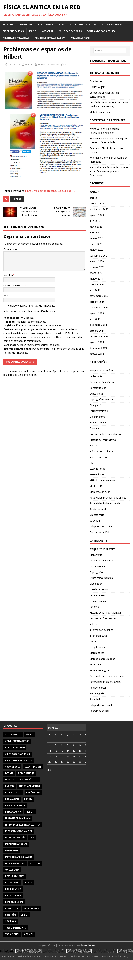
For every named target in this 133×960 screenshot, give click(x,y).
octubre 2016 (97, 284)
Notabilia (47, 31)
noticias (35, 863)
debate (9, 773)
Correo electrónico (13, 285)
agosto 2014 (97, 342)
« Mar (49, 769)
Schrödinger (31, 908)
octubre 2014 (97, 330)
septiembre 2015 (99, 307)
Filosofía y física (111, 24)
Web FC (29, 64)
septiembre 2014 (99, 336)
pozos (28, 882)
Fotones (94, 428)
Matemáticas (52, 64)
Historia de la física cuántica (105, 434)
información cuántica (18, 831)
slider (24, 914)
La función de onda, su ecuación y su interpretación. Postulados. (109, 171)
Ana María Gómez (100, 157)
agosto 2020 (97, 261)
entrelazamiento (29, 786)
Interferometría (98, 457)
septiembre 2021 (99, 255)
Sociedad (95, 520)
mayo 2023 (96, 226)
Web (5, 295)
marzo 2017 (96, 278)
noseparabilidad (15, 863)
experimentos (13, 792)
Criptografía (96, 393)
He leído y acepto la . (29, 305)
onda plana (12, 869)
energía (9, 786)
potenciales (12, 882)
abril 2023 (95, 232)
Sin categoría (97, 514)
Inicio (32, 31)
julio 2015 (95, 319)
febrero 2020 (97, 267)
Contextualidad (98, 388)
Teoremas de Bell (99, 532)
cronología (12, 766)
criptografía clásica (17, 754)
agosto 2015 (97, 313)
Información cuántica (101, 451)
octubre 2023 (97, 203)
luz (32, 837)
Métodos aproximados (102, 480)
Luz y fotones (97, 468)
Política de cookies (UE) (101, 31)
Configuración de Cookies (84, 956)
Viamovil (94, 167)
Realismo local (98, 509)
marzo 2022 (96, 249)
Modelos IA (96, 486)
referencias (12, 908)
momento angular (16, 844)
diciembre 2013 (98, 348)
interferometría (15, 837)
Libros (41, 64)
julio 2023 (95, 220)
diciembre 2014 (98, 324)
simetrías (10, 914)
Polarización (96, 81)
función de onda (15, 805)
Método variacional (100, 112)
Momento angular (100, 491)
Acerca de (8, 24)
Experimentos (97, 416)
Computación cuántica (102, 382)
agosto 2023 (97, 215)
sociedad (10, 921)
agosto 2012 (97, 353)
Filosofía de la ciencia (83, 24)
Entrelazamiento (99, 411)
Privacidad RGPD (80, 37)
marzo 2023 (96, 238)
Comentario (10, 249)
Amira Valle (96, 128)
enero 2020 (96, 273)
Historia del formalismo (103, 439)
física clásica (13, 811)
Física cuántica (98, 422)
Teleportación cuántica (102, 526)
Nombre (8, 275)
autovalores (13, 734)
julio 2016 (95, 290)
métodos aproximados (18, 857)
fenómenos (33, 792)
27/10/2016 (14, 64)
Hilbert (16, 199)
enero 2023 (96, 244)
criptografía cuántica (18, 760)
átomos (28, 934)
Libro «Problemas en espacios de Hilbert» (50, 191)
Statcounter (6, 950)
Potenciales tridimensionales (106, 503)
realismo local (14, 901)
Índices (93, 445)
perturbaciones (14, 876)
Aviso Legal (26, 24)
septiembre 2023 (99, 209)
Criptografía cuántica (101, 399)
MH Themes (89, 945)
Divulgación (96, 405)
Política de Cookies (70, 31)
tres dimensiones (15, 927)
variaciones (12, 934)
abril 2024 (95, 197)
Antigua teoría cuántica (102, 370)
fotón (28, 799)
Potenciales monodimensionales (108, 497)
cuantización (32, 766)
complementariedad (17, 741)
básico (29, 734)
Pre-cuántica (13, 889)
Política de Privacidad (16, 37)
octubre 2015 (97, 301)
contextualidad (15, 747)
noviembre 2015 (99, 296)
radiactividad (13, 895)
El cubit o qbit (97, 87)
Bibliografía (45, 24)
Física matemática (13, 31)
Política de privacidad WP (50, 37)
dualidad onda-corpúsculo (21, 779)
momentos (11, 850)
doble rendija (26, 773)
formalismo (12, 799)
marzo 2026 (96, 192)
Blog (61, 24)
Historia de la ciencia (18, 818)
